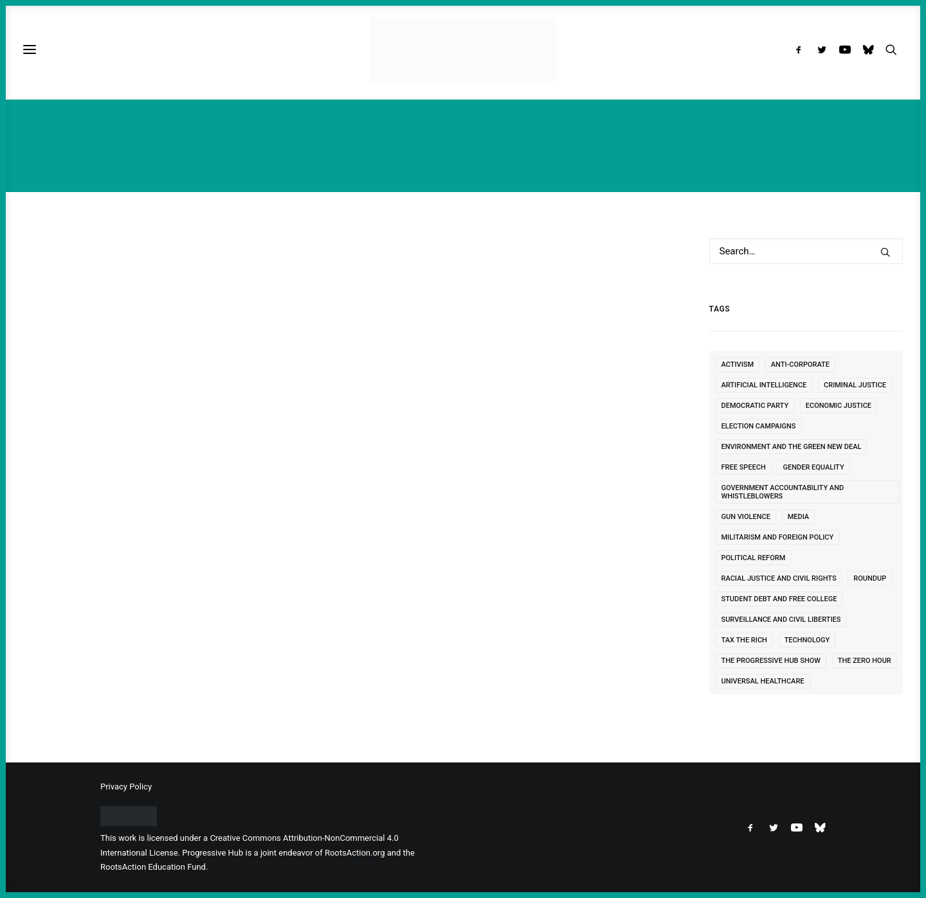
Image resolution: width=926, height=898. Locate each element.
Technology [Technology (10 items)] (807, 640)
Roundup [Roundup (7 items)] (869, 578)
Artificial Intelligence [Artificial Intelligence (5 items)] (764, 385)
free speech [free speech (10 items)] (744, 467)
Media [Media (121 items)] (799, 517)
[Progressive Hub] (463, 49)
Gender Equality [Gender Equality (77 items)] (813, 467)
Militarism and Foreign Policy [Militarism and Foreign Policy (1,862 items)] (778, 537)
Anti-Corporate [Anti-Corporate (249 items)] (800, 364)
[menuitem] (801, 49)
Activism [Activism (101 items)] (738, 364)
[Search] (806, 251)
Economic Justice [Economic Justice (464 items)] (838, 405)
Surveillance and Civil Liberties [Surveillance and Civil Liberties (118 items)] (781, 619)
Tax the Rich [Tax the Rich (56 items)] (744, 640)
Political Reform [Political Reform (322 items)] (754, 558)
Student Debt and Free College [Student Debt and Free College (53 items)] (779, 599)
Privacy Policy (126, 786)
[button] (801, 49)
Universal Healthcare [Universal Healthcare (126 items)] (763, 681)
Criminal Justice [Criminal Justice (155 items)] (855, 385)
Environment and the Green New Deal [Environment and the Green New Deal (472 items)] (792, 447)
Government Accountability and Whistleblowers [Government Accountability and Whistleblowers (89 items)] (783, 492)
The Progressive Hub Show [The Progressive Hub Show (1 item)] (771, 660)
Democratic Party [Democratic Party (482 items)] (755, 405)
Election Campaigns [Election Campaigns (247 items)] (759, 426)
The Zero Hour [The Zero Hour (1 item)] (864, 660)
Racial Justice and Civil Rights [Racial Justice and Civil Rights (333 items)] (779, 578)
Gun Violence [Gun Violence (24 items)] (746, 517)
